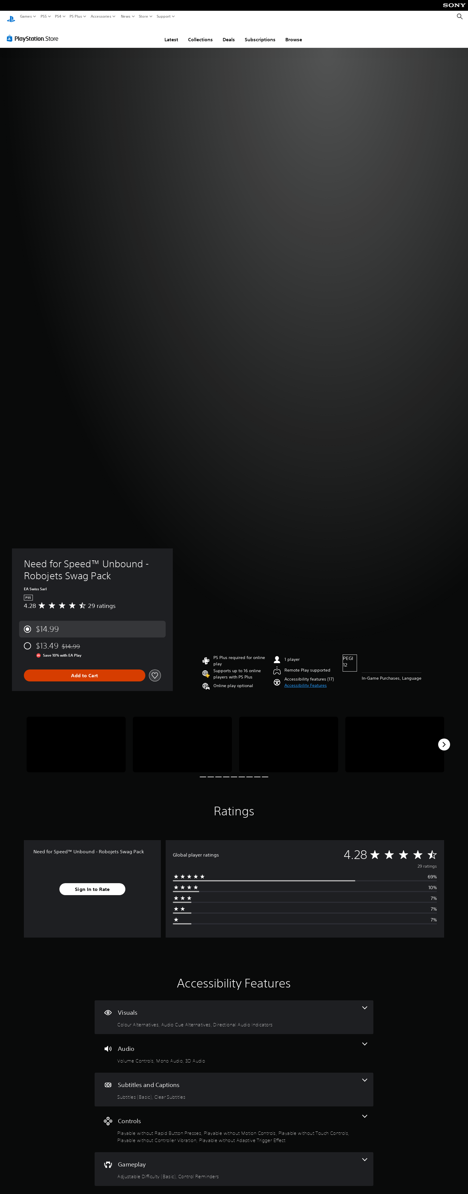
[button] (305, 680)
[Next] (444, 739)
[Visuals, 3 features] (234, 1011)
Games (26, 16)
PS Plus (76, 16)
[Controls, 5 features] (234, 1123)
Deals (229, 34)
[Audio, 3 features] (234, 1048)
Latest (171, 34)
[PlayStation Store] (34, 32)
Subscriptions (260, 34)
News (125, 16)
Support (164, 16)
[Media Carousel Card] (76, 739)
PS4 (58, 16)
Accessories (101, 16)
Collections (200, 34)
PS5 (44, 16)
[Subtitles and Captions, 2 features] (234, 1084)
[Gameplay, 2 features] (234, 1163)
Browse (293, 34)
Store (143, 16)
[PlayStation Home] (11, 16)
